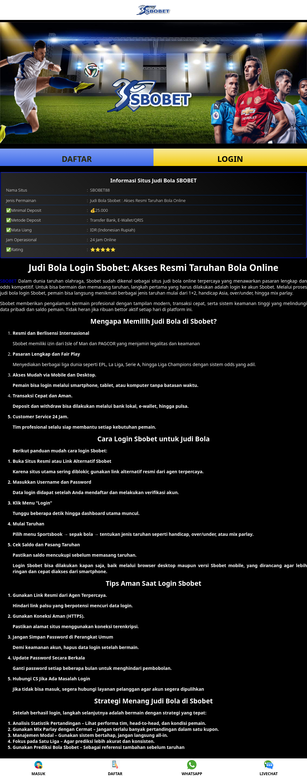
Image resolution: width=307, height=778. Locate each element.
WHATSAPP (192, 768)
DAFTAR (77, 158)
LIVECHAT (269, 768)
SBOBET (8, 281)
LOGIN (230, 158)
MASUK (38, 768)
